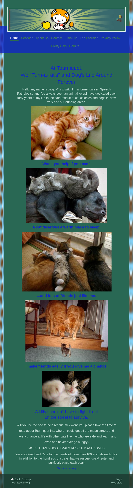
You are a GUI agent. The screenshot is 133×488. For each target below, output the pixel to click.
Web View (116, 482)
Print (16, 479)
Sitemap (26, 479)
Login (119, 479)
